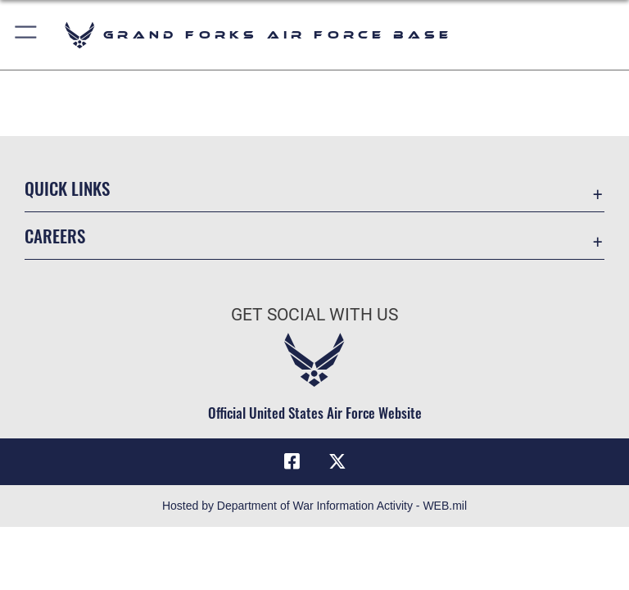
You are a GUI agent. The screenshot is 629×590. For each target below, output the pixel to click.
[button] (26, 35)
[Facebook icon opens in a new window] (291, 461)
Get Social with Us (314, 314)
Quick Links (67, 188)
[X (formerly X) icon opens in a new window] (337, 461)
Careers (55, 235)
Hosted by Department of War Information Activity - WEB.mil (314, 505)
